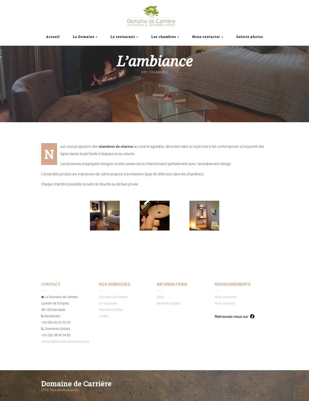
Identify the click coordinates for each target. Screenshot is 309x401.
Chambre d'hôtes (111, 310)
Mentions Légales (169, 303)
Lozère (104, 316)
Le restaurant (108, 303)
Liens (160, 297)
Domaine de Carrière (113, 297)
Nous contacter (226, 297)
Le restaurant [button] (124, 37)
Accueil (53, 37)
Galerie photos (249, 37)
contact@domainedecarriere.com (65, 341)
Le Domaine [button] (85, 37)
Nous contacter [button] (207, 37)
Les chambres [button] (165, 37)
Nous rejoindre (225, 303)
